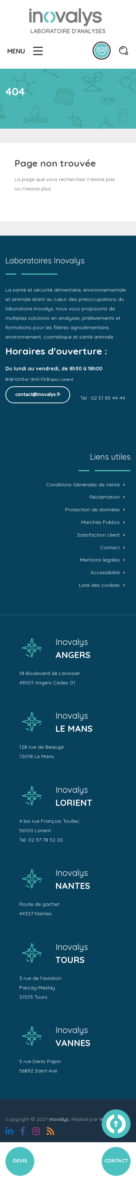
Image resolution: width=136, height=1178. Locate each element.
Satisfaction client (98, 535)
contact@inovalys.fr (37, 394)
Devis (20, 1161)
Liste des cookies (99, 585)
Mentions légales (100, 560)
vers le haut (116, 1123)
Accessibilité (105, 572)
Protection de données (92, 510)
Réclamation (104, 497)
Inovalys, (59, 1119)
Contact (110, 548)
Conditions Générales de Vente (83, 485)
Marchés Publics (100, 522)
